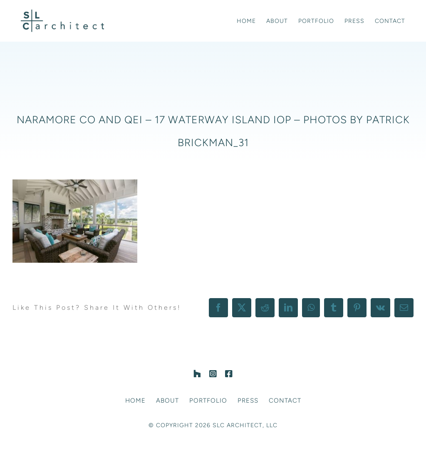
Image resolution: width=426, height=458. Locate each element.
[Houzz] (197, 374)
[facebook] (229, 374)
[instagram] (213, 374)
